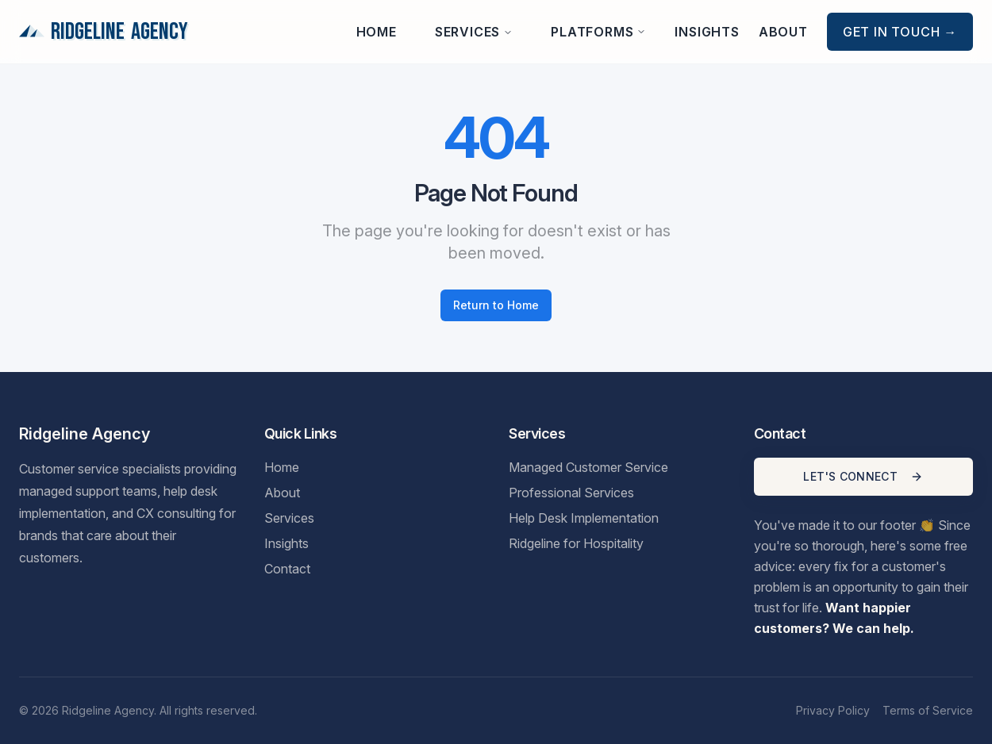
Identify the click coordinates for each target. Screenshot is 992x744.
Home (376, 32)
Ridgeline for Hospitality (576, 543)
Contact (287, 569)
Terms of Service (927, 710)
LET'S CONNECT (863, 476)
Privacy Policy (833, 710)
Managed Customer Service (588, 467)
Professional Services (571, 492)
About (783, 32)
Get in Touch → (900, 32)
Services (474, 32)
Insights (707, 32)
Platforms (598, 32)
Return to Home (496, 305)
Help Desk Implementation (584, 518)
